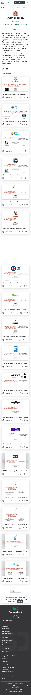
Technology (5, 626)
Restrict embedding (7, 676)
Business (11, 7)
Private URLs (5, 665)
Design (19, 7)
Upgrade (20, 601)
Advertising (5, 658)
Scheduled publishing (8, 671)
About (8, 689)
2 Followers (23, 24)
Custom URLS (6, 669)
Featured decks (6, 631)
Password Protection (8, 667)
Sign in (10, 2)
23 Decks (7, 24)
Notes (3, 678)
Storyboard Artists (7, 640)
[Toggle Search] (27, 2)
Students (4, 644)
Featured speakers (7, 633)
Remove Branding (7, 673)
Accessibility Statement (15, 691)
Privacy (17, 689)
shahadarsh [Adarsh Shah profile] (7, 97)
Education (26, 7)
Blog (3, 653)
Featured (3, 7)
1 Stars (15, 29)
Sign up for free (19, 2)
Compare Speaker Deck (8, 656)
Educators (4, 642)
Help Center (5, 651)
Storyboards (5, 628)
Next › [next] (18, 591)
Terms (12, 689)
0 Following (16, 24)
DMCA (22, 689)
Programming (6, 624)
